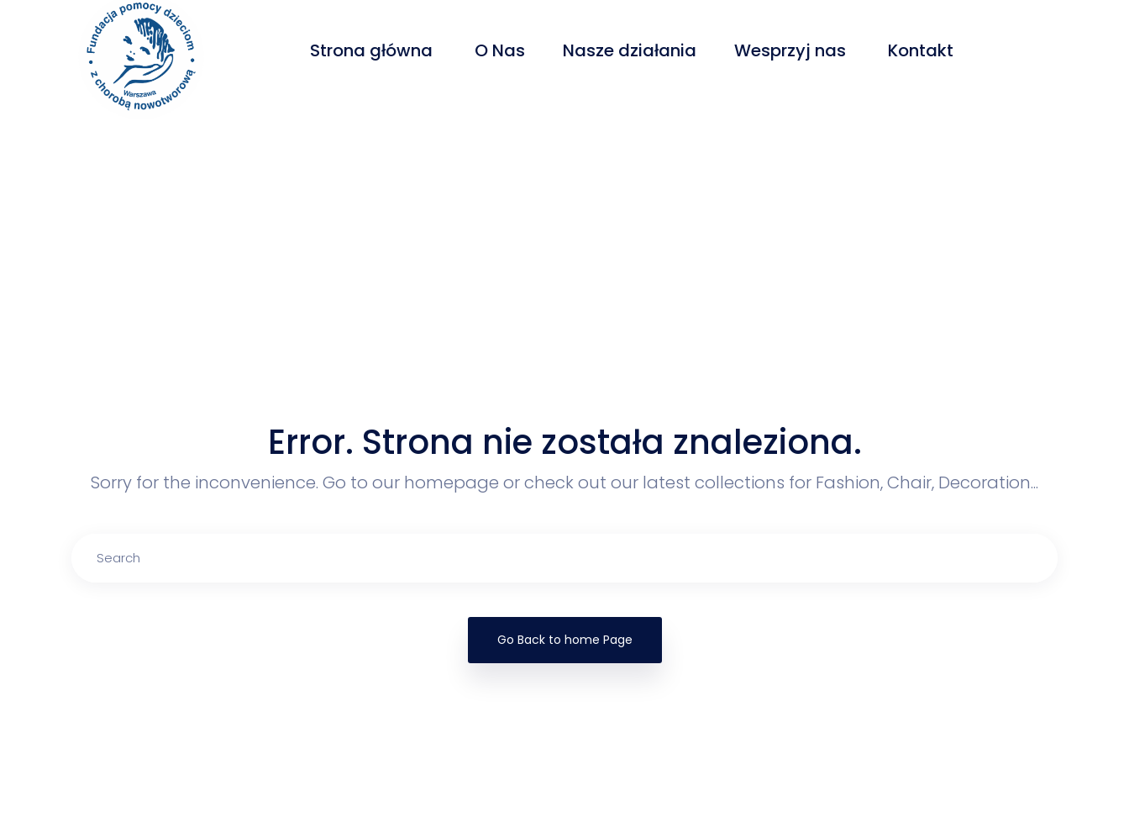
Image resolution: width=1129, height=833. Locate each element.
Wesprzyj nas (792, 50)
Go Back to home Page (565, 639)
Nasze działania (629, 50)
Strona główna (373, 50)
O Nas (500, 50)
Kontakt (923, 50)
